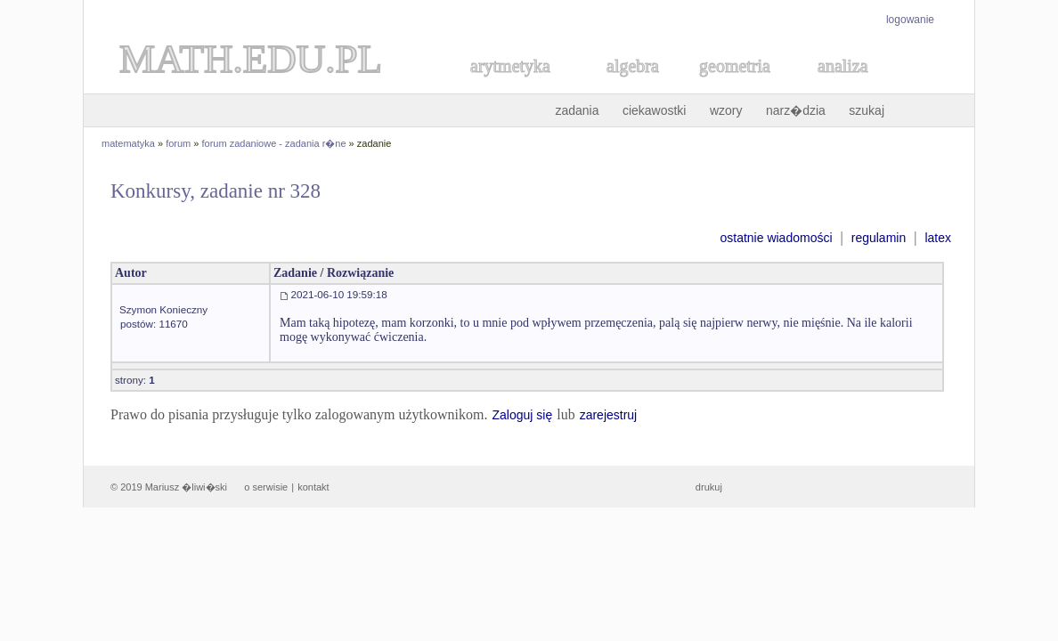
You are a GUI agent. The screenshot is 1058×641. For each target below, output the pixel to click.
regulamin (878, 238)
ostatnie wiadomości (776, 238)
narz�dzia (796, 110)
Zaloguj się (522, 415)
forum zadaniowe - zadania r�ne (274, 143)
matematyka (128, 143)
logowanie (910, 19)
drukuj (709, 487)
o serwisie (266, 487)
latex (937, 238)
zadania (576, 110)
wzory (726, 110)
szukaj (866, 110)
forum (178, 143)
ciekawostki (655, 110)
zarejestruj (609, 415)
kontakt (313, 487)
